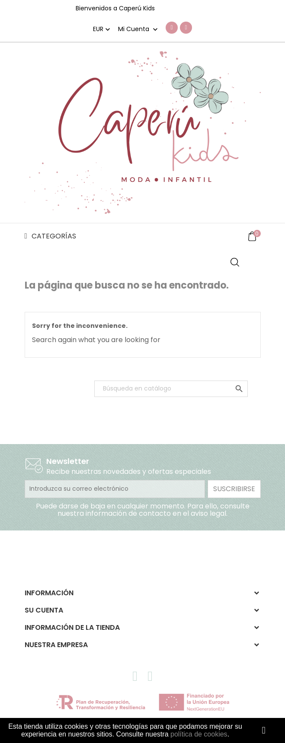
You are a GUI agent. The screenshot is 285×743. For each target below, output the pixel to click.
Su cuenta (44, 610)
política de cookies (198, 734)
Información (49, 593)
